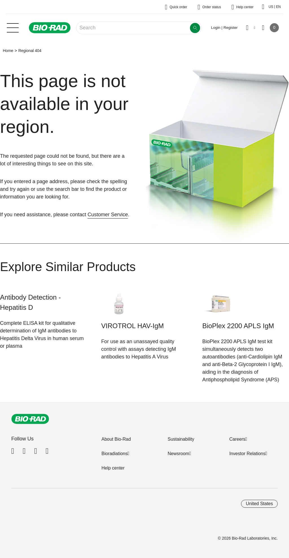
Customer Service (107, 214)
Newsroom (178, 453)
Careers (237, 439)
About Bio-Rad (116, 439)
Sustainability (181, 439)
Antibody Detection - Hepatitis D (30, 302)
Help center (112, 468)
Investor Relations (247, 453)
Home (8, 50)
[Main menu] (13, 27)
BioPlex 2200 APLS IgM (238, 326)
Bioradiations (114, 453)
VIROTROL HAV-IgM (132, 326)
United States (259, 503)
